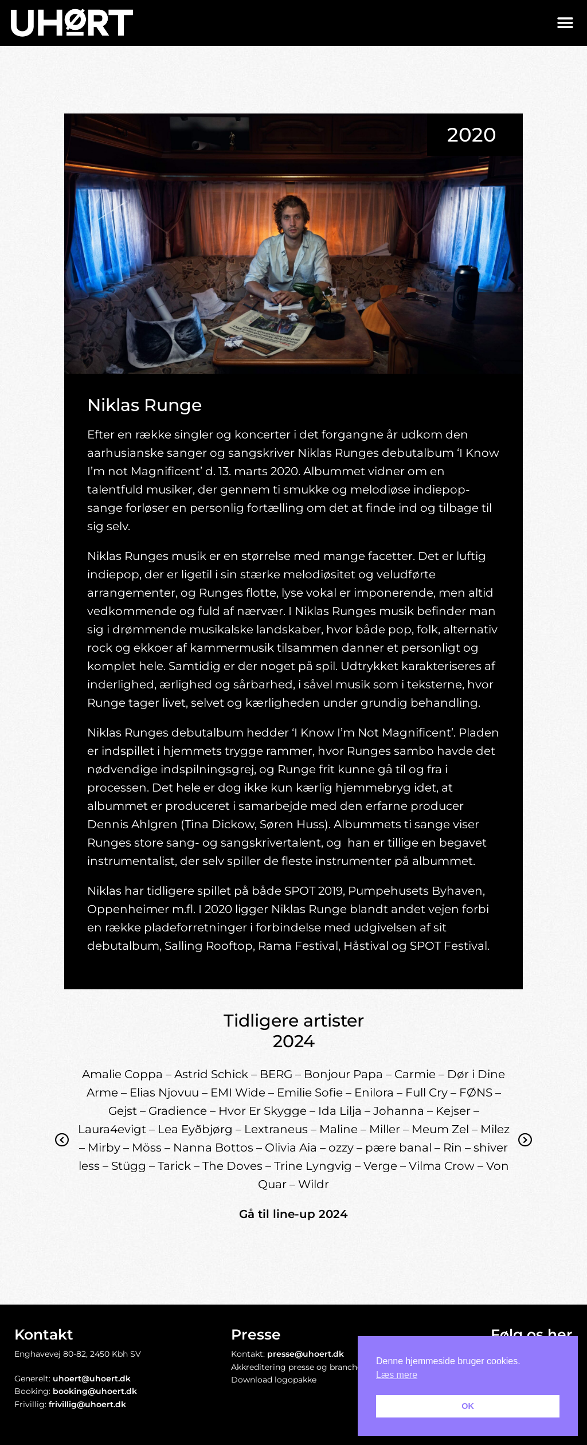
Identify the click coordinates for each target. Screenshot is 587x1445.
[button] (565, 23)
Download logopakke (273, 1379)
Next (525, 1149)
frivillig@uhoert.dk (87, 1404)
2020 (471, 135)
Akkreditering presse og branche (296, 1367)
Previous (62, 1149)
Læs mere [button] (396, 1375)
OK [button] (467, 1406)
